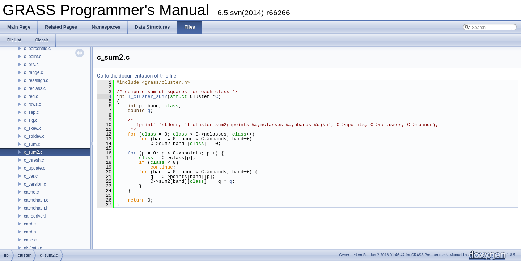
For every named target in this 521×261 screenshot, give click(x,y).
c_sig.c (30, 120)
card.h (30, 232)
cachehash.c (36, 200)
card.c (30, 224)
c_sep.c (31, 112)
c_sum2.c (33, 152)
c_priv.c (31, 64)
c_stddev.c (34, 136)
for (132, 153)
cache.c (31, 192)
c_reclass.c (35, 88)
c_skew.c (33, 128)
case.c (30, 240)
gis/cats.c (33, 247)
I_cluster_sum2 (147, 96)
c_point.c (32, 56)
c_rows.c (32, 104)
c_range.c (33, 72)
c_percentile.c (37, 48)
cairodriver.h (35, 216)
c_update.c (34, 168)
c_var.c (31, 176)
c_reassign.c (36, 80)
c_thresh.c (34, 160)
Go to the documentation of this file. (137, 76)
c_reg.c (31, 96)
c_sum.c (32, 144)
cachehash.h (36, 208)
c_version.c (35, 184)
